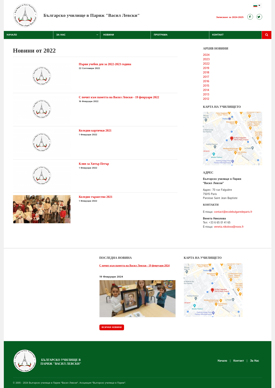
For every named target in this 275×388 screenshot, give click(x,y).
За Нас (61, 35)
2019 (206, 68)
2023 (206, 59)
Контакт (218, 35)
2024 (206, 55)
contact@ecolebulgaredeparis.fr (233, 212)
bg (257, 5)
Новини (108, 35)
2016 (206, 81)
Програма (161, 35)
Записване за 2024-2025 (229, 17)
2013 (206, 94)
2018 (206, 72)
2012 (206, 99)
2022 (206, 64)
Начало (12, 35)
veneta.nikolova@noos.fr (229, 227)
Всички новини (112, 327)
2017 (206, 77)
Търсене (266, 35)
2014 (206, 90)
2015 (206, 86)
